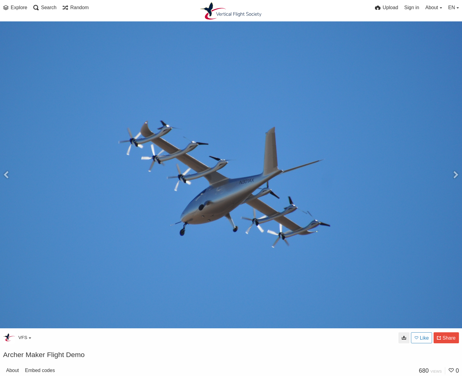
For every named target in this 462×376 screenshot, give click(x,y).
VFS (24, 337)
